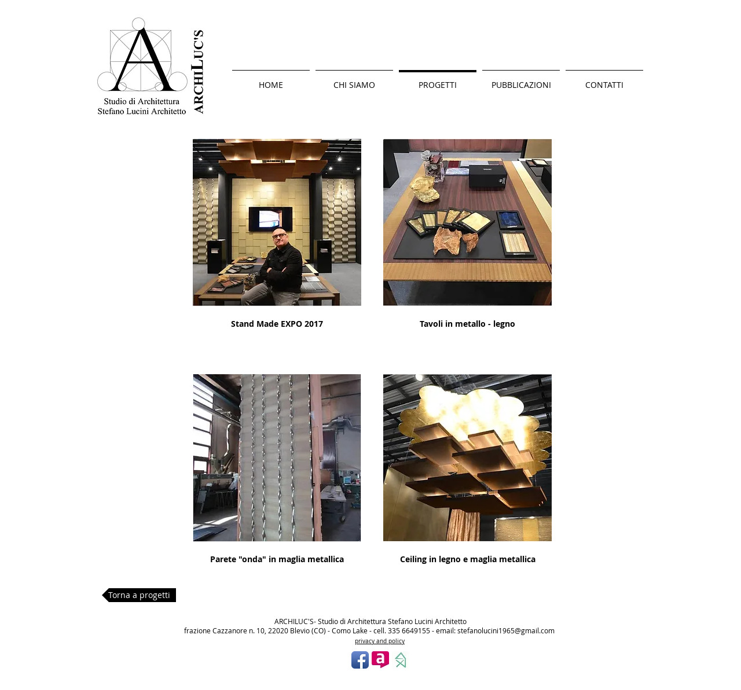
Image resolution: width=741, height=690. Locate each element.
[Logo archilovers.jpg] (380, 660)
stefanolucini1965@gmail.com (506, 630)
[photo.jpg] (400, 660)
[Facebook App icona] (360, 660)
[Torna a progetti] (139, 595)
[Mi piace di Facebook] (378, 680)
